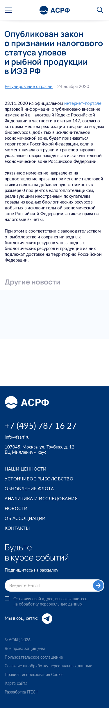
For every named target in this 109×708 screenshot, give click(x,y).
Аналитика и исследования (41, 498)
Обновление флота (29, 488)
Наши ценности (26, 468)
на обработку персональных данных (47, 604)
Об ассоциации (25, 518)
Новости (16, 508)
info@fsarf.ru (17, 436)
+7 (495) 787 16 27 (41, 425)
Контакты (17, 528)
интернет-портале (82, 104)
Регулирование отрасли (29, 86)
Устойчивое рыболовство (39, 478)
